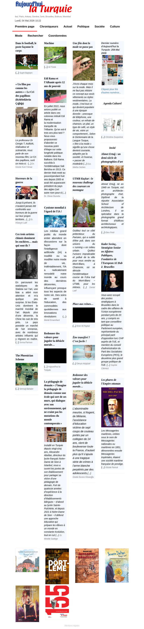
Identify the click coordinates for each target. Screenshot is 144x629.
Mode (18, 35)
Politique (83, 26)
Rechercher (35, 35)
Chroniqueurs (49, 26)
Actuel (67, 26)
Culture (115, 26)
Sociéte (100, 26)
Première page (24, 26)
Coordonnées (57, 35)
